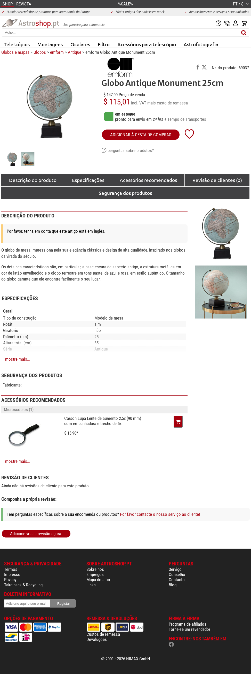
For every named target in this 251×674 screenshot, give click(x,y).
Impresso (12, 574)
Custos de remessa (103, 634)
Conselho (177, 574)
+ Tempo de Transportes (185, 119)
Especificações (88, 180)
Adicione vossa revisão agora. (36, 533)
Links (91, 584)
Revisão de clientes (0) (217, 180)
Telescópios (17, 44)
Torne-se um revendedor (189, 629)
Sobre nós (95, 569)
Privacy (10, 579)
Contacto (177, 579)
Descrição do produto (32, 180)
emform (57, 52)
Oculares (80, 44)
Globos (40, 52)
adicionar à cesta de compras (140, 134)
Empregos (95, 574)
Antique (74, 52)
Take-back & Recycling (23, 584)
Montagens (50, 44)
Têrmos (10, 569)
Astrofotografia (201, 44)
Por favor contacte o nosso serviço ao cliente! (160, 514)
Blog (172, 584)
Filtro (104, 44)
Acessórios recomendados (148, 180)
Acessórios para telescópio (146, 44)
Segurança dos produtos (125, 193)
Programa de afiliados (187, 624)
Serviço (175, 569)
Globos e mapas (15, 52)
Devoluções (96, 639)
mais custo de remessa (167, 102)
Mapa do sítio (98, 579)
